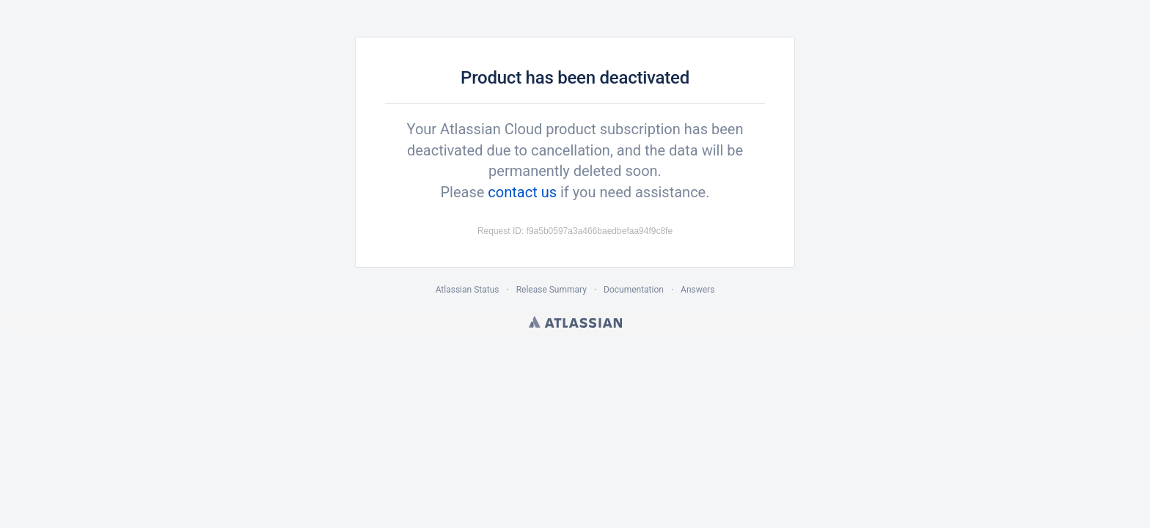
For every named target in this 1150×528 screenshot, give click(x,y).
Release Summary (551, 290)
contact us (522, 192)
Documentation (634, 290)
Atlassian (575, 321)
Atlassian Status (467, 290)
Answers (697, 290)
